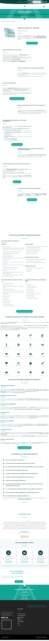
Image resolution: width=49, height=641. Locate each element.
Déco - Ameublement (6, 356)
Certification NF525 (20, 622)
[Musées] (18, 344)
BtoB (18, 374)
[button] (44, 6)
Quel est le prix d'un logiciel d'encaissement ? (16, 480)
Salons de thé (30, 374)
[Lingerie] (30, 335)
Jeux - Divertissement (30, 356)
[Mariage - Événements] (6, 372)
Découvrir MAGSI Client (8, 562)
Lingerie (30, 337)
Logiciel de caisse (2, 21)
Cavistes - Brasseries (42, 356)
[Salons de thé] (30, 372)
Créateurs (42, 365)
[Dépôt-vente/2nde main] (18, 363)
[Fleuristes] (42, 372)
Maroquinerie (30, 365)
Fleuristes (42, 374)
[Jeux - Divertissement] (30, 354)
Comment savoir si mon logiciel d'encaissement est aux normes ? (20, 463)
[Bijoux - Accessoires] (18, 354)
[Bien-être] (42, 335)
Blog (18, 624)
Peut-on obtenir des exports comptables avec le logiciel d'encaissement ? (22, 492)
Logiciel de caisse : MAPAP (21, 614)
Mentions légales (38, 638)
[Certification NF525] (46, 2)
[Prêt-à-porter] (6, 335)
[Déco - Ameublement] (6, 354)
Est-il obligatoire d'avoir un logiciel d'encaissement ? (18, 495)
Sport (42, 347)
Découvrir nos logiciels (40, 562)
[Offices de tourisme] (6, 344)
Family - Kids (30, 347)
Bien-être (42, 337)
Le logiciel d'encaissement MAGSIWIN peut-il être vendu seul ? (20, 477)
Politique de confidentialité (43, 638)
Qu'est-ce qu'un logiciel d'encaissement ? (15, 460)
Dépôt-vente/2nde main (18, 365)
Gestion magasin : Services (21, 616)
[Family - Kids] (30, 344)
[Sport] (42, 344)
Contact (19, 625)
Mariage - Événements (6, 374)
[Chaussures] (18, 335)
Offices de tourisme (6, 347)
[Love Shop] (6, 363)
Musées (18, 347)
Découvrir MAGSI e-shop (24, 562)
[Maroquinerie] (30, 363)
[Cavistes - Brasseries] (42, 354)
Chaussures (18, 337)
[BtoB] (18, 372)
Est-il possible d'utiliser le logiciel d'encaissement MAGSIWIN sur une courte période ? (25, 466)
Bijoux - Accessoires (18, 356)
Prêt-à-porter (6, 337)
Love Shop (6, 365)
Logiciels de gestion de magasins (21, 618)
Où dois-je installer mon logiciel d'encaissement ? (17, 470)
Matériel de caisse (20, 620)
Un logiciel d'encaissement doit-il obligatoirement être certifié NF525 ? (22, 473)
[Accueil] (24, 6)
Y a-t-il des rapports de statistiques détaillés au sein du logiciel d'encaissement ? (24, 489)
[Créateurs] (42, 363)
